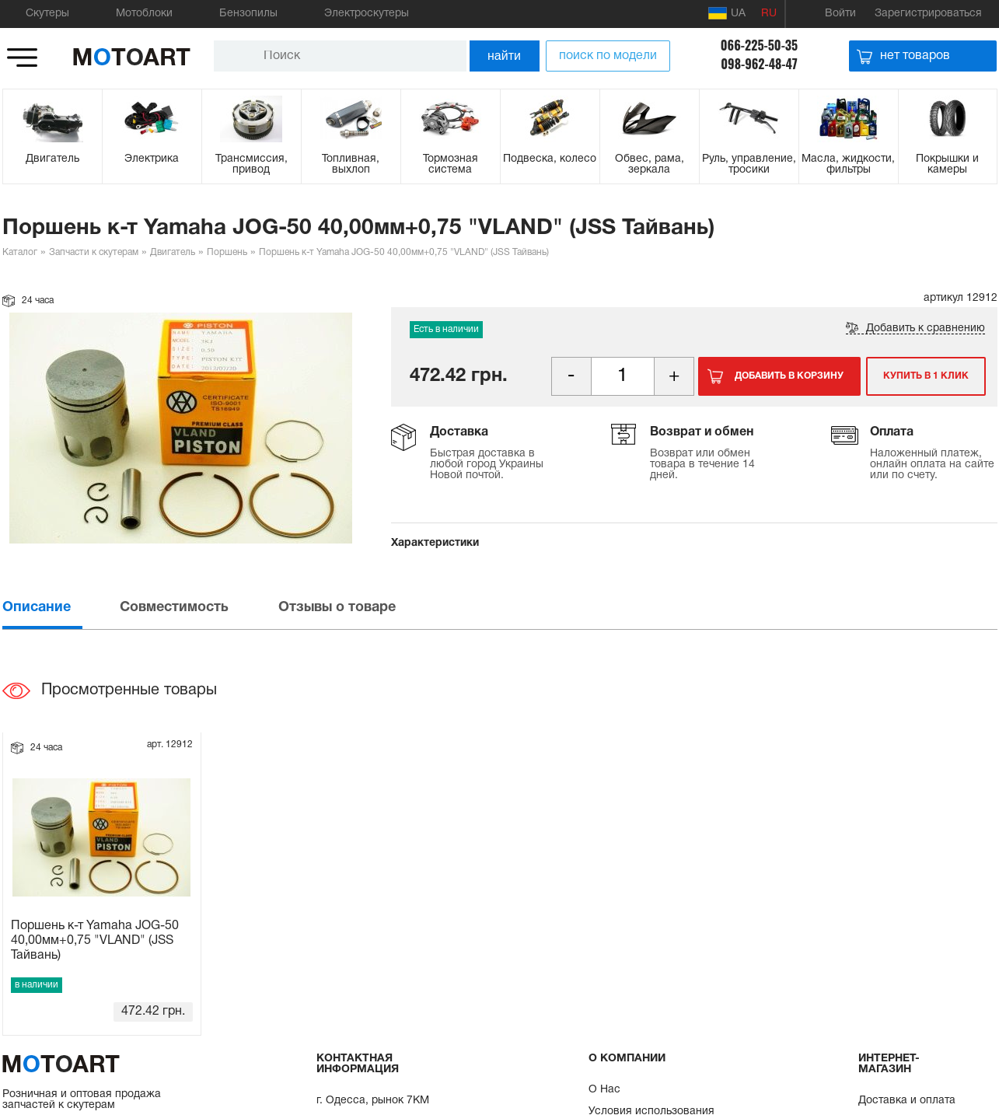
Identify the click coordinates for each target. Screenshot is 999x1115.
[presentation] (59, 607)
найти (504, 55)
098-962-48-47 (759, 63)
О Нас (604, 1090)
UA (727, 13)
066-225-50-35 (759, 45)
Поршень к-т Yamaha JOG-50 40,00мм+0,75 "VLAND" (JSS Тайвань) (95, 941)
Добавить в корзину (789, 376)
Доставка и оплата (906, 1101)
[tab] (59, 607)
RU (769, 14)
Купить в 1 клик (926, 376)
